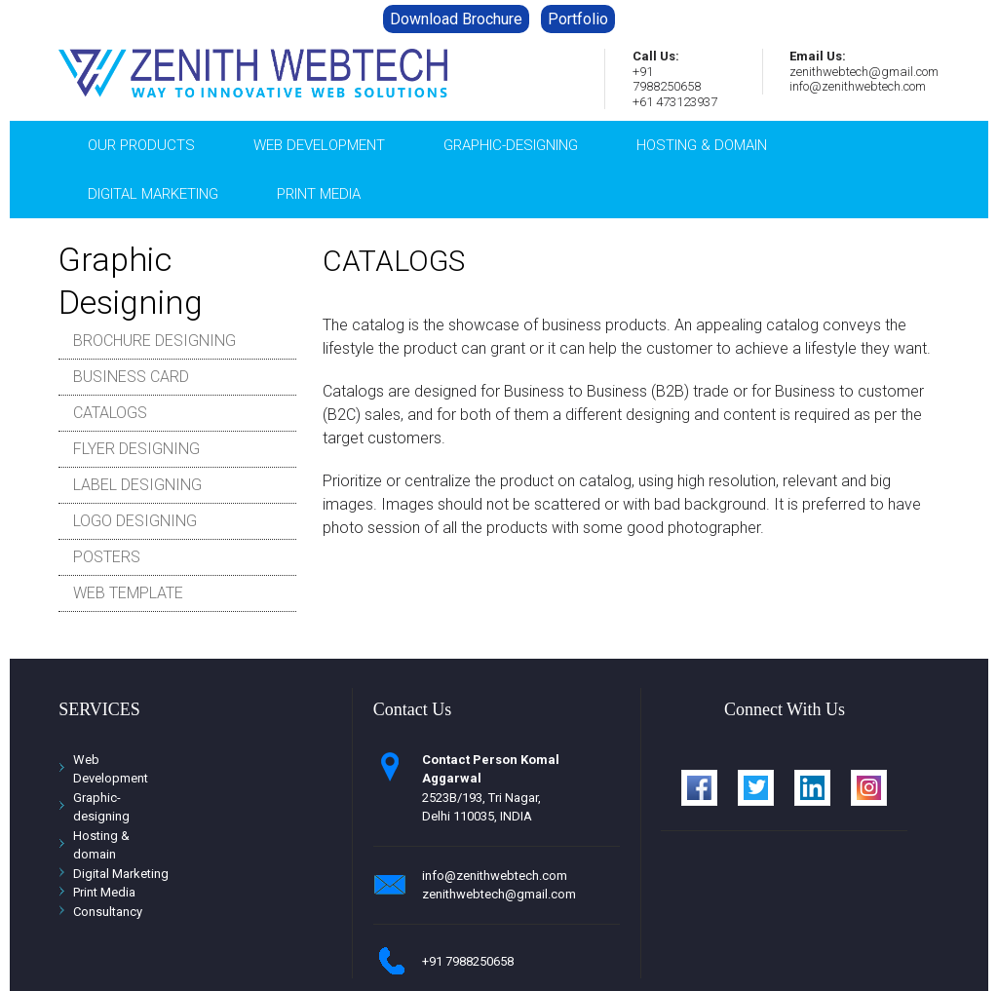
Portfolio (578, 19)
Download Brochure (456, 19)
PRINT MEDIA (319, 194)
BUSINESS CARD (131, 376)
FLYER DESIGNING (136, 448)
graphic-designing (510, 145)
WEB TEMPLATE (128, 593)
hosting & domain (701, 145)
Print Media (104, 892)
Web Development (319, 145)
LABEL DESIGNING (137, 485)
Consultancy (107, 911)
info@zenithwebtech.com (494, 875)
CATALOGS (110, 412)
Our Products (141, 145)
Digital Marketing (153, 194)
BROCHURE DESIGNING (154, 340)
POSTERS (106, 557)
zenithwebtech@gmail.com (499, 894)
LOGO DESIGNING (135, 521)
